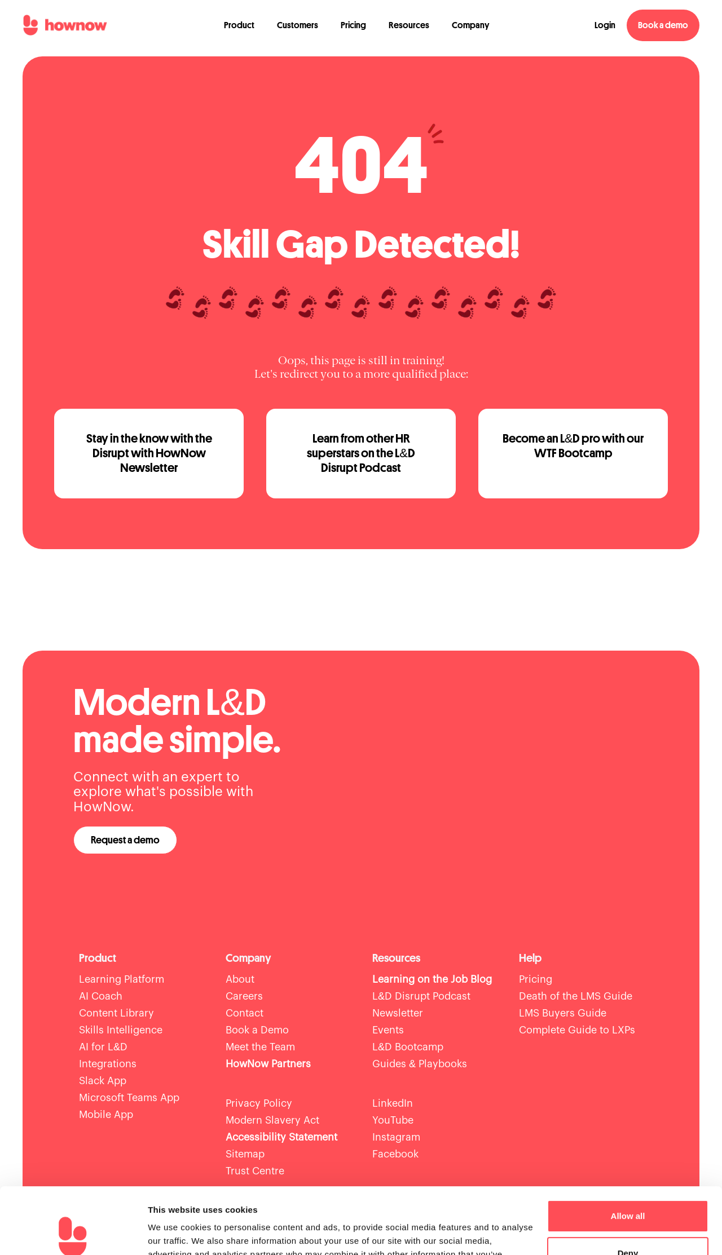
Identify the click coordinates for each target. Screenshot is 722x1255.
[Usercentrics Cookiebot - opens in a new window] (73, 1233)
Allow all (628, 1150)
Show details (174, 1233)
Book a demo (663, 25)
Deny (628, 1186)
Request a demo (125, 840)
